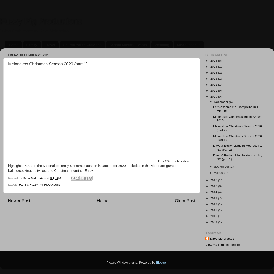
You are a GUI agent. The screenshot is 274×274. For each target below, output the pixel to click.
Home (13, 45)
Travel (50, 45)
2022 (214, 84)
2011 (214, 210)
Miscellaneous (188, 45)
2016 (214, 186)
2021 (214, 90)
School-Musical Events (128, 45)
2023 (214, 78)
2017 (214, 180)
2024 (214, 72)
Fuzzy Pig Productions (41, 21)
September (222, 166)
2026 (214, 60)
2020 (214, 96)
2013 (214, 198)
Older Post (185, 200)
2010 (214, 216)
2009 (214, 222)
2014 (214, 192)
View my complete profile (223, 244)
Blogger (161, 262)
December (221, 102)
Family (31, 45)
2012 (214, 204)
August (219, 172)
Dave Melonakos (222, 238)
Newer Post (19, 200)
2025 (214, 66)
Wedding (162, 45)
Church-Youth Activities (82, 45)
